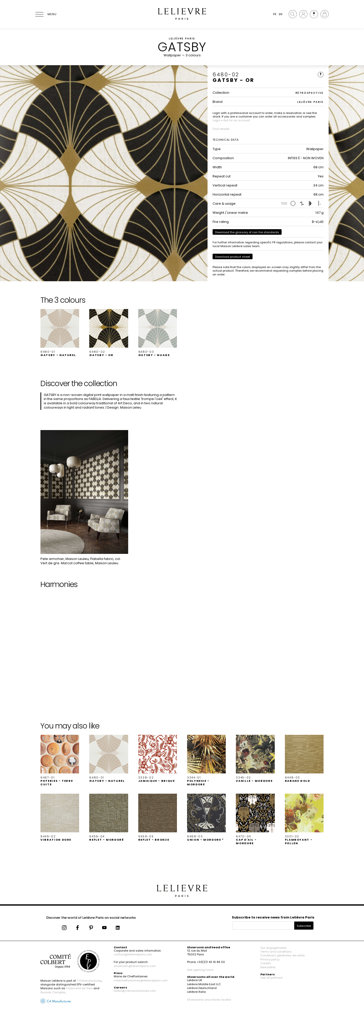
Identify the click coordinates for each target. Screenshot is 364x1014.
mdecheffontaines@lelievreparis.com (141, 980)
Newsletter (268, 967)
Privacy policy (270, 959)
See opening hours (200, 970)
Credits (265, 963)
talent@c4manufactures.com (135, 991)
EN (280, 14)
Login (216, 120)
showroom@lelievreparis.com (135, 966)
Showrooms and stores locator (209, 1000)
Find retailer (221, 129)
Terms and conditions (276, 952)
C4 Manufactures (89, 981)
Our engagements (273, 948)
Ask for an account (236, 120)
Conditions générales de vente (282, 955)
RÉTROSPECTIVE (309, 93)
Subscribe (304, 926)
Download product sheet (232, 257)
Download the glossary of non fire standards (247, 232)
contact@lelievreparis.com (133, 954)
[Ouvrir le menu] (45, 14)
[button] (59, 333)
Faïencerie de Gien (79, 988)
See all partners (271, 978)
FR (274, 14)
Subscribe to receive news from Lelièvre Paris (273, 917)
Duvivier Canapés (52, 992)
